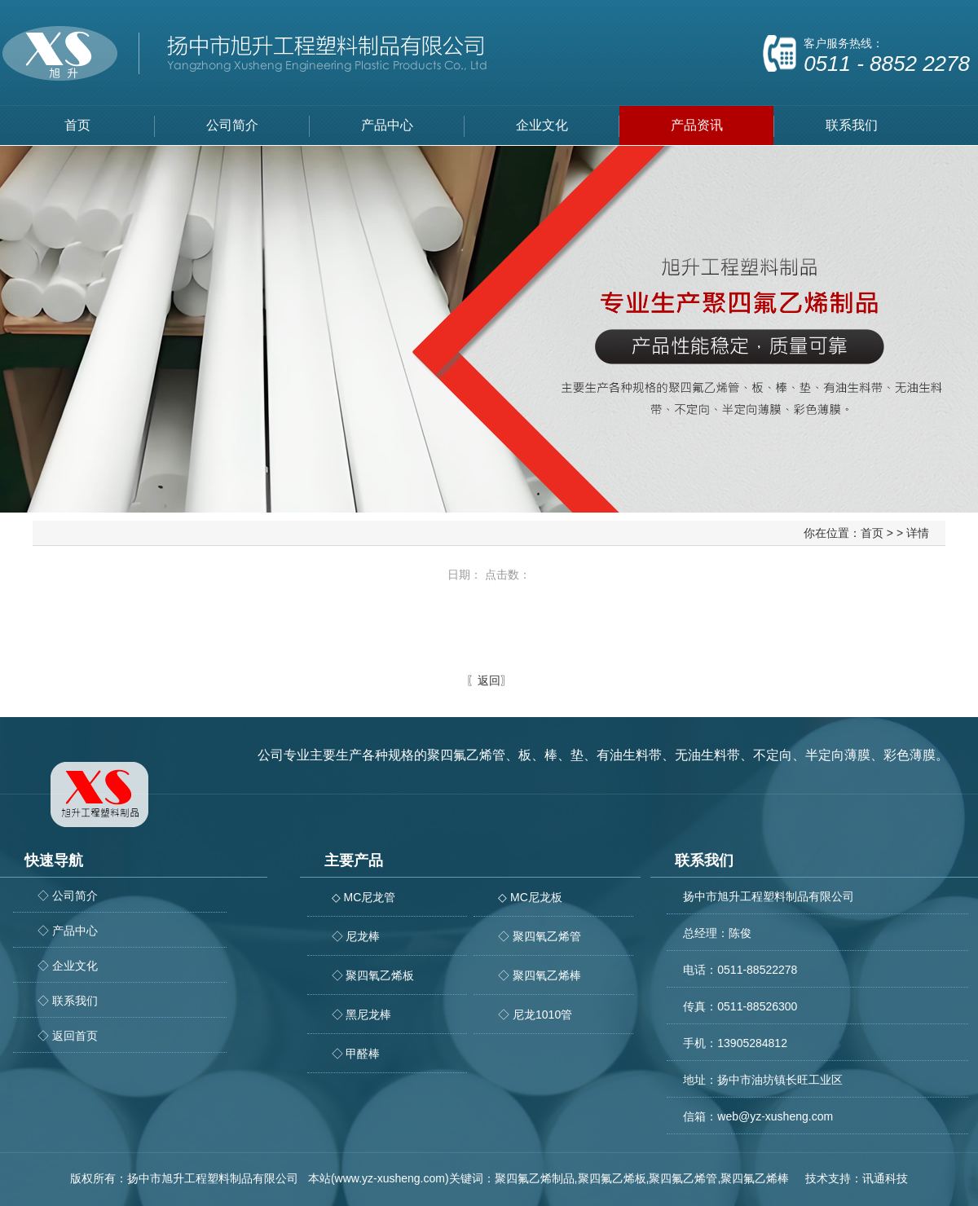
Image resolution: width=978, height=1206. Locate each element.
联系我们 (852, 125)
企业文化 (542, 125)
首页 (77, 125)
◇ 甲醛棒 (356, 1053)
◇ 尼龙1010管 (535, 1014)
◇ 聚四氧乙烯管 (539, 936)
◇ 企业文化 (67, 965)
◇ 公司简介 (67, 895)
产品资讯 (697, 125)
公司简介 (232, 125)
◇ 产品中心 (67, 930)
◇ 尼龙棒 (356, 936)
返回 (489, 680)
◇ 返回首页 (67, 1035)
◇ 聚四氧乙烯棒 (539, 975)
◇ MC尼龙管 (364, 897)
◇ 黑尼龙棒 (362, 1014)
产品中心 (387, 125)
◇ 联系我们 (67, 1000)
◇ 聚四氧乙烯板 (373, 975)
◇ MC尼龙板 (530, 897)
